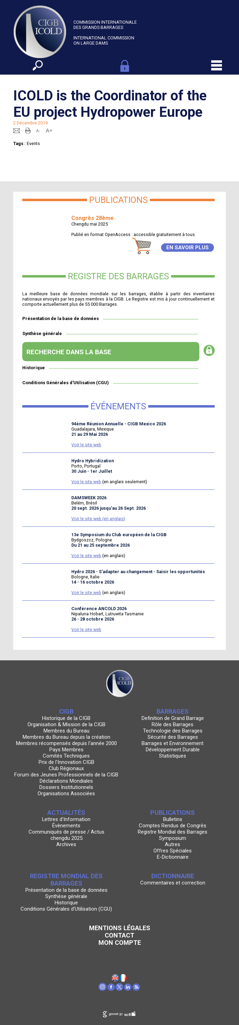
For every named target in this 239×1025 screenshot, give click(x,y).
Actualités (66, 812)
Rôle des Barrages (172, 724)
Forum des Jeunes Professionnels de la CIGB (66, 775)
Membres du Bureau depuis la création (66, 737)
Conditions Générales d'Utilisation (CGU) (65, 382)
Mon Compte (119, 942)
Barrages (173, 711)
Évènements (66, 825)
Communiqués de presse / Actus (66, 832)
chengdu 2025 (66, 838)
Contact (119, 935)
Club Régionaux (66, 768)
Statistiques (172, 756)
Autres (172, 844)
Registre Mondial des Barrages (172, 832)
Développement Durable (173, 749)
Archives (66, 844)
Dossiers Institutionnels (66, 787)
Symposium (172, 838)
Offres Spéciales (172, 851)
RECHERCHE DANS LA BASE (68, 352)
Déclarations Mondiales (66, 781)
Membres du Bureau (66, 731)
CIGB (66, 711)
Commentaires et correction (172, 883)
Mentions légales (119, 928)
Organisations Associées (66, 793)
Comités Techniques (66, 756)
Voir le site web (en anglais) (98, 518)
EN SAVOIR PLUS (187, 247)
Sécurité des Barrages (173, 737)
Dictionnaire (172, 876)
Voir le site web (86, 444)
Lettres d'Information (66, 819)
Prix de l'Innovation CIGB (66, 762)
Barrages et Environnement (173, 743)
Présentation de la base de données (60, 318)
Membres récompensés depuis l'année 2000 (66, 743)
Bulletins (172, 819)
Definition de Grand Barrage (173, 718)
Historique (33, 367)
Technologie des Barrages (172, 731)
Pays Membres (66, 749)
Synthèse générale (42, 333)
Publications (172, 812)
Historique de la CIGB (66, 718)
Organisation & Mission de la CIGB (66, 724)
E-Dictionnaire (173, 857)
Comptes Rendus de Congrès (172, 825)
